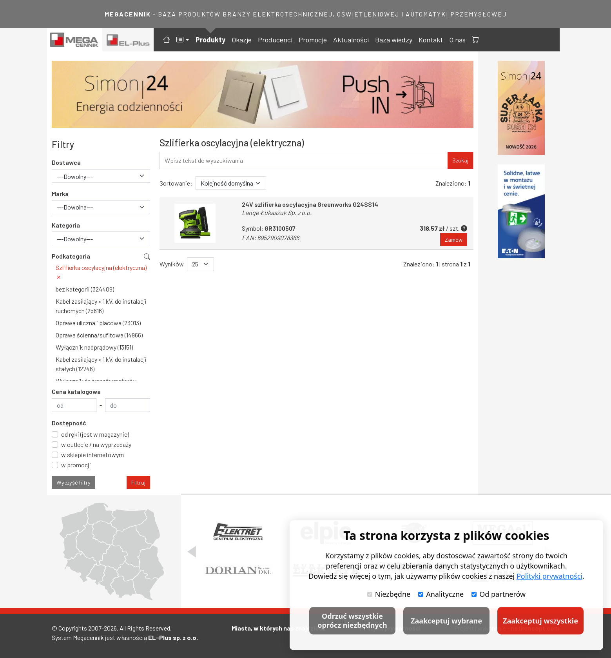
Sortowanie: (176, 183)
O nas (457, 39)
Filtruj (138, 482)
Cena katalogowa (76, 391)
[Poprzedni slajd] (192, 551)
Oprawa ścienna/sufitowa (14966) (99, 335)
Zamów (453, 239)
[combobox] (101, 176)
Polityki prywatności (549, 576)
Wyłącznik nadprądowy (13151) (94, 347)
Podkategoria (71, 256)
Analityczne (441, 594)
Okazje (242, 39)
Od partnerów (498, 594)
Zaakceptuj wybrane (446, 620)
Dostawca (66, 162)
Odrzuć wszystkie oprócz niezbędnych (352, 620)
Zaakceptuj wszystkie (540, 620)
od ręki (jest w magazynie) (95, 434)
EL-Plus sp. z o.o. (173, 637)
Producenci (275, 39)
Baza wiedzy (393, 39)
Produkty (210, 39)
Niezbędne (388, 594)
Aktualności (351, 39)
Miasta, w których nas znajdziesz (279, 628)
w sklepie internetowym (92, 454)
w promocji (76, 464)
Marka (60, 193)
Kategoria (66, 225)
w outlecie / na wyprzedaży (96, 444)
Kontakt (431, 39)
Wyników (172, 264)
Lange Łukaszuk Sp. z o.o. (277, 212)
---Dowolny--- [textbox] (75, 176)
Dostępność (69, 423)
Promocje (313, 39)
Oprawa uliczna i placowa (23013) (98, 322)
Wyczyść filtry (73, 482)
